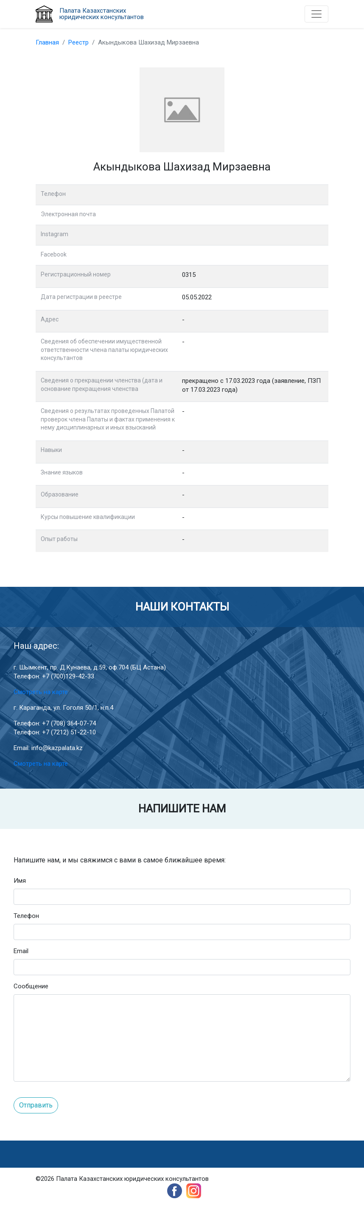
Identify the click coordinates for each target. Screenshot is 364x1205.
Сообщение (31, 986)
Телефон (26, 916)
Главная (47, 42)
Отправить (36, 1105)
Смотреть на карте (41, 692)
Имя (20, 880)
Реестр (78, 42)
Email (21, 951)
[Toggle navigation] (316, 14)
